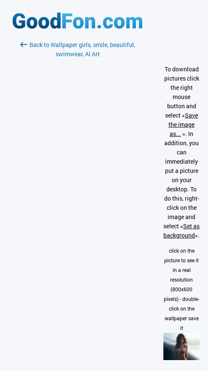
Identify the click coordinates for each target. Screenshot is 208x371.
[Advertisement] (77, 158)
